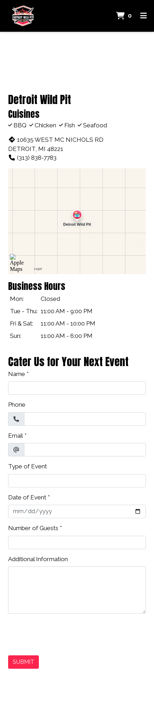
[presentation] (62, 633)
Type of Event (27, 466)
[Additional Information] (77, 590)
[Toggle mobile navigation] (143, 15)
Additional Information (38, 559)
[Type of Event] (77, 480)
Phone (16, 404)
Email (15, 435)
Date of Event (27, 497)
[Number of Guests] (77, 542)
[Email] (85, 449)
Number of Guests (33, 528)
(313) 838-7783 (32, 157)
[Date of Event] (77, 511)
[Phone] (85, 419)
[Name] (77, 388)
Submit (23, 662)
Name (16, 373)
